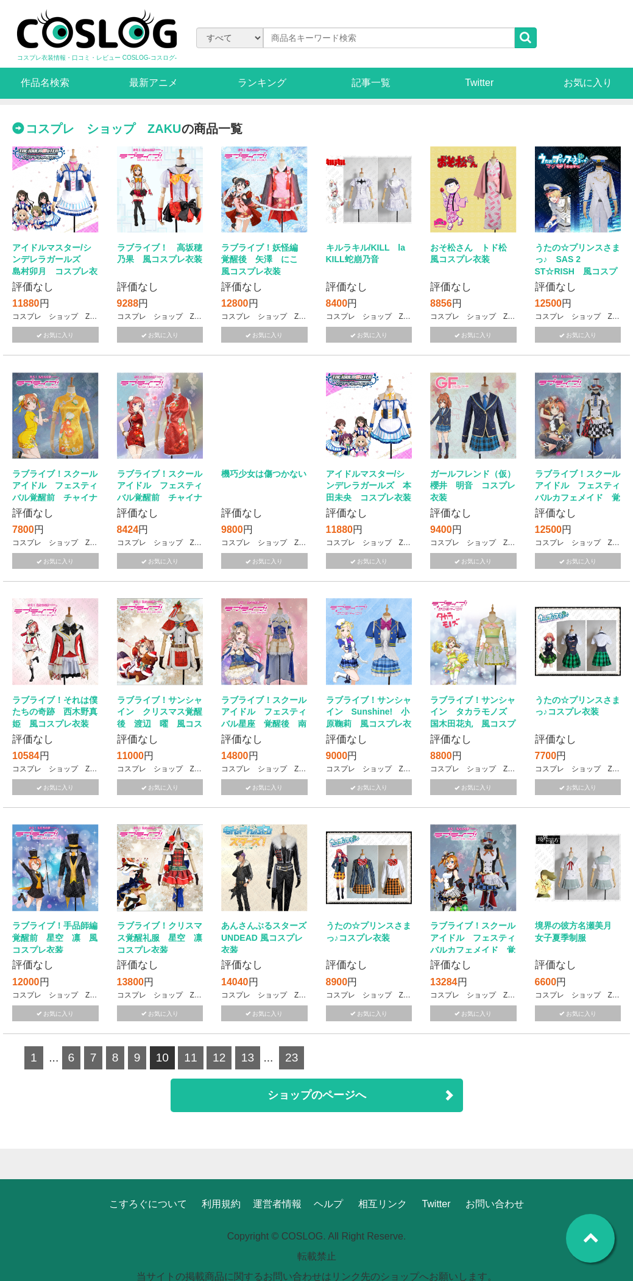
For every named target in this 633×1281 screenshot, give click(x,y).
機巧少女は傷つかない (263, 474)
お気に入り (588, 82)
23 (291, 1057)
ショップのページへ (316, 1095)
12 (219, 1057)
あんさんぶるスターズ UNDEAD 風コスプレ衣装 (272, 937)
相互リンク (382, 1204)
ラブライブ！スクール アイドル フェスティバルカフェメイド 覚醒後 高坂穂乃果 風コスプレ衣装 (477, 949)
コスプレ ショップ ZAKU (104, 128)
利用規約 (221, 1204)
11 (190, 1057)
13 (247, 1057)
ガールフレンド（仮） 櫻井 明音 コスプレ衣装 (477, 485)
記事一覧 (371, 82)
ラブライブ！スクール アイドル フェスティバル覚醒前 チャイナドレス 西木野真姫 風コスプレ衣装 (164, 497)
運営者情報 (277, 1204)
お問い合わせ (494, 1204)
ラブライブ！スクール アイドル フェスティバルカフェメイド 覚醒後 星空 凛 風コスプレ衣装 (582, 497)
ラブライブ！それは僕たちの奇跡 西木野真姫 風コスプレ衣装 (54, 712)
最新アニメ (153, 82)
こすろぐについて (148, 1204)
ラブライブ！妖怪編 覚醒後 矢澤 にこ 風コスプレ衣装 (263, 259)
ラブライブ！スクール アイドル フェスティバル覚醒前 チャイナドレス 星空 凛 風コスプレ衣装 (59, 497)
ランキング (262, 82)
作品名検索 (45, 82)
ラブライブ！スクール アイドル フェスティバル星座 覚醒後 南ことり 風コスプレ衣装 (268, 723)
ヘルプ (328, 1204)
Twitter (479, 82)
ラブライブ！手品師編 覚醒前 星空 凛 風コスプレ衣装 (59, 937)
